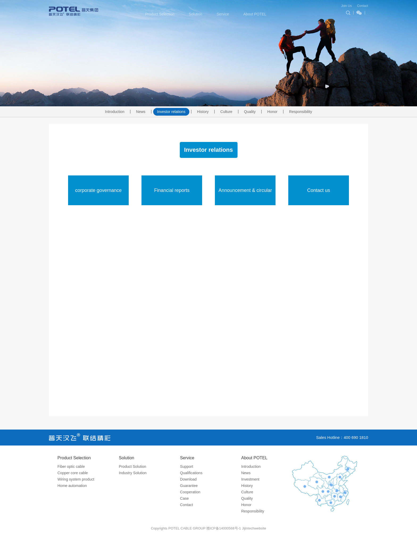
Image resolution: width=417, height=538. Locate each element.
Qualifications (191, 473)
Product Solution (132, 466)
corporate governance (98, 190)
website (260, 528)
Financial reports (171, 190)
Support (186, 466)
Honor (272, 112)
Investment (250, 479)
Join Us (346, 6)
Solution (195, 14)
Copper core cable (72, 473)
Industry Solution (133, 473)
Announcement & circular (245, 190)
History (203, 112)
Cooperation (190, 492)
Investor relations (171, 112)
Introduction (114, 112)
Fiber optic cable (71, 466)
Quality (250, 112)
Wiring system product (75, 479)
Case (184, 498)
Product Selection (159, 14)
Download (188, 479)
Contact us (318, 190)
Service (222, 14)
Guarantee (189, 486)
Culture (226, 112)
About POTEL (254, 14)
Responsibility (300, 112)
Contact (362, 6)
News (140, 112)
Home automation (72, 486)
